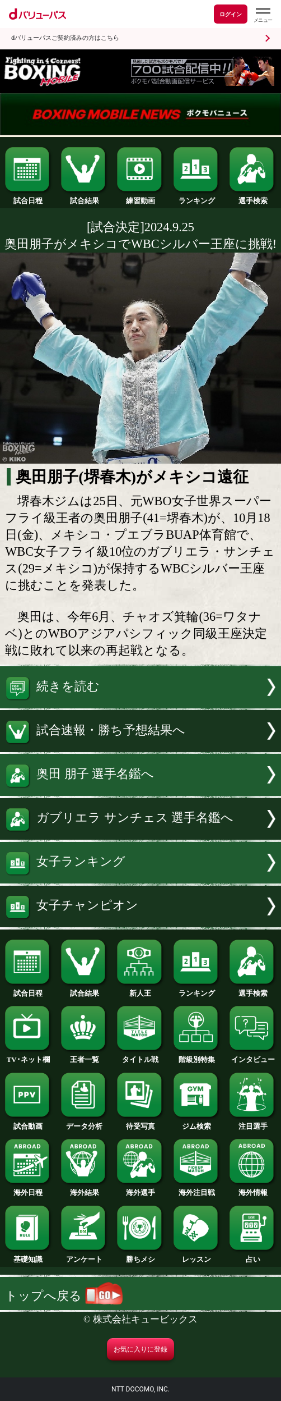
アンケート (84, 1255)
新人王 (140, 989)
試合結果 (84, 197)
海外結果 (84, 1189)
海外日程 (28, 1189)
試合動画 (28, 1122)
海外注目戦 (196, 1189)
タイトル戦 (140, 1056)
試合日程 (28, 197)
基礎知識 (28, 1255)
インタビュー (252, 1056)
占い (252, 1255)
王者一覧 (84, 1056)
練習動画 (140, 197)
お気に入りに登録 (140, 1349)
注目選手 (252, 1122)
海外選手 (140, 1189)
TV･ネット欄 (28, 1056)
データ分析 (84, 1122)
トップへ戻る (64, 1296)
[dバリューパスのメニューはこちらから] (262, 15)
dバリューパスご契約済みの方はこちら (65, 38)
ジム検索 (196, 1122)
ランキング (196, 197)
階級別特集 (196, 1056)
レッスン (196, 1255)
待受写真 (140, 1122)
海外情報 (252, 1189)
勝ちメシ (140, 1255)
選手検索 (252, 197)
